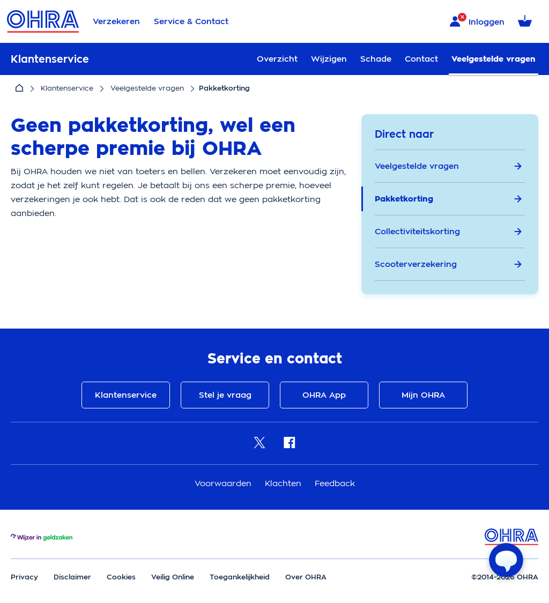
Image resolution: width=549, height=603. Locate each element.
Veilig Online (172, 577)
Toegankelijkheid (240, 577)
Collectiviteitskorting (448, 232)
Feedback (335, 483)
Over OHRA (306, 577)
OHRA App (324, 395)
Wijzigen (329, 59)
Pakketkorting (448, 199)
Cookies (121, 577)
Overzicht (277, 59)
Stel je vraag (225, 395)
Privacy (24, 577)
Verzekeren (116, 21)
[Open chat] (506, 560)
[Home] (19, 88)
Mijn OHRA (423, 395)
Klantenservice (67, 88)
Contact (421, 59)
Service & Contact (191, 21)
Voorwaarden (224, 483)
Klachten (284, 483)
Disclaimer (72, 577)
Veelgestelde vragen (493, 59)
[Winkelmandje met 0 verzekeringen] (526, 22)
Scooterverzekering (448, 264)
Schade (375, 59)
